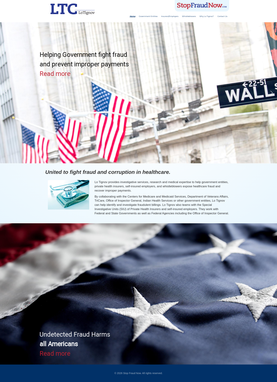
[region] (138, 294)
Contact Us (222, 16)
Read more (55, 73)
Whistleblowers (189, 16)
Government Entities (148, 16)
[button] (5, 93)
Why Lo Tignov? (206, 16)
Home (132, 16)
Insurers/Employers (169, 16)
